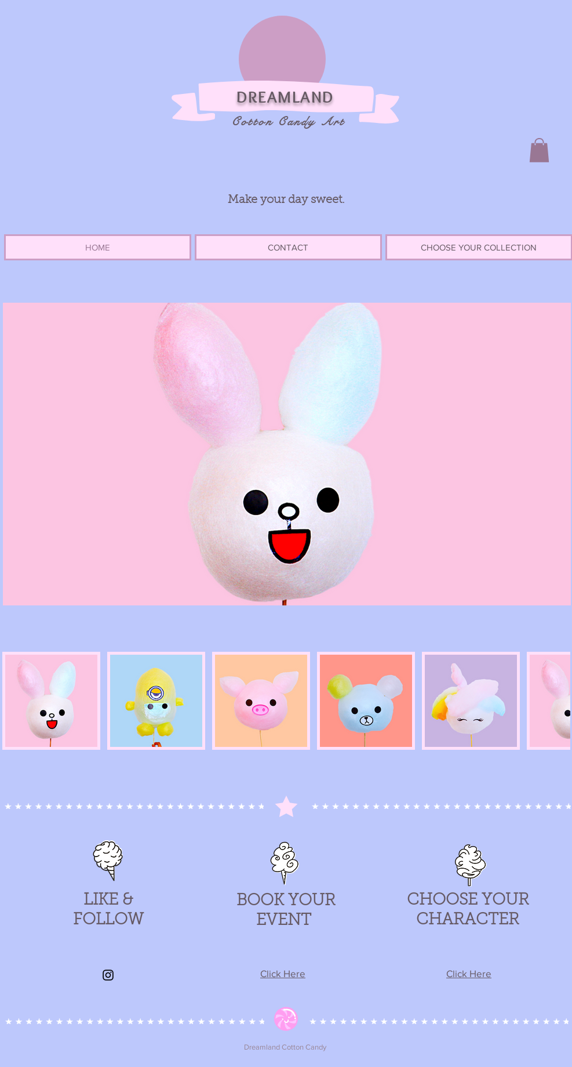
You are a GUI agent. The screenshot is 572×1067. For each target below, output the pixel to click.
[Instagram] (108, 975)
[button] (539, 150)
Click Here (282, 973)
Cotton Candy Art (288, 121)
